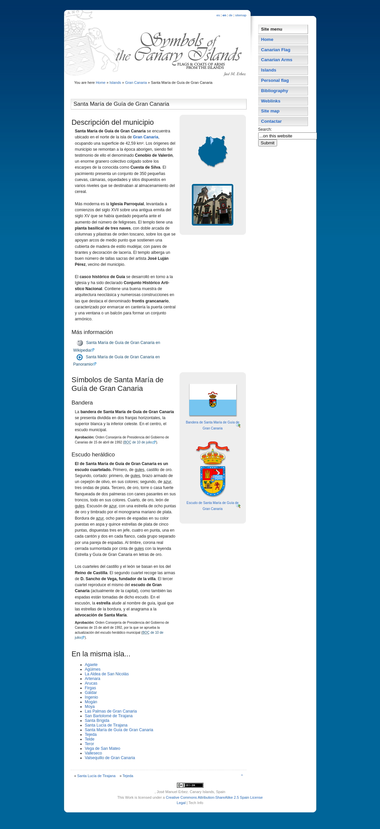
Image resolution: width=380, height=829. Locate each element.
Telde (90, 739)
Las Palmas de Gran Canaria (111, 711)
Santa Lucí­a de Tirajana (106, 725)
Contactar (271, 121)
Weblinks (270, 100)
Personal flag (275, 80)
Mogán (91, 702)
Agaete (91, 664)
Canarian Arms (277, 59)
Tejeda (91, 734)
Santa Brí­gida (97, 720)
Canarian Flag (275, 49)
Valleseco (93, 753)
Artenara (93, 678)
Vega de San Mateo (102, 748)
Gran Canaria (136, 82)
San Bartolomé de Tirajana (109, 716)
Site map (270, 110)
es (218, 15)
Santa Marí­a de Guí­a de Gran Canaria (119, 730)
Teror (89, 744)
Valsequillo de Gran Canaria (110, 757)
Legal (181, 803)
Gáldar (91, 692)
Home (101, 82)
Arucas (91, 683)
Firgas (90, 688)
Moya (90, 706)
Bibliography (274, 90)
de (231, 15)
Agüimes (93, 669)
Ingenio (91, 697)
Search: (265, 129)
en (224, 15)
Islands (115, 82)
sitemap (240, 15)
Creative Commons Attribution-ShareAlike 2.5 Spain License (214, 797)
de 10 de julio (138, 442)
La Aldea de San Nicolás (107, 674)
